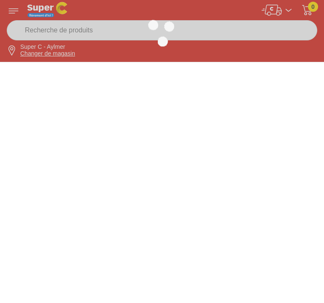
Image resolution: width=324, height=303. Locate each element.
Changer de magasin (47, 53)
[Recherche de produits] (162, 30)
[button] (307, 10)
